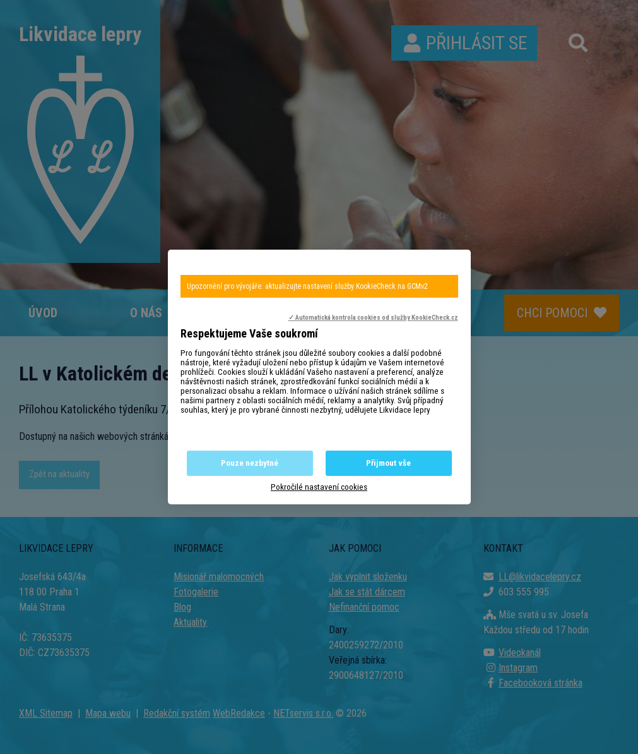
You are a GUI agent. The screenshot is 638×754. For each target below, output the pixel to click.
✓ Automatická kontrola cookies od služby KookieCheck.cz (373, 317)
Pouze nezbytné (249, 463)
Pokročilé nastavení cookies (319, 487)
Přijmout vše (388, 463)
